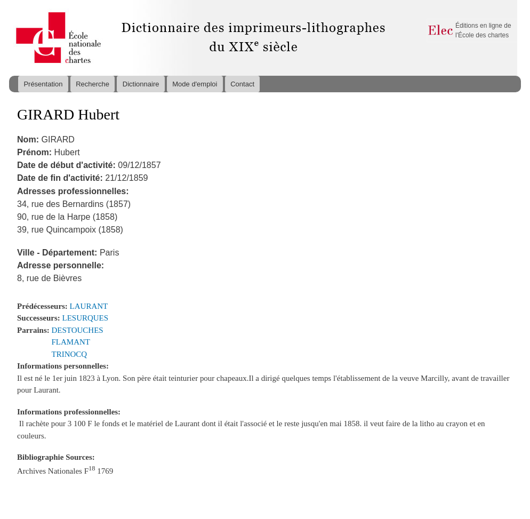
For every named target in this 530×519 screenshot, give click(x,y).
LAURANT (89, 306)
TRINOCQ (69, 354)
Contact (242, 84)
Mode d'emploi (194, 84)
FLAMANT (71, 342)
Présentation (42, 84)
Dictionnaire (141, 84)
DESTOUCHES (77, 330)
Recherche (92, 84)
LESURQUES (85, 318)
